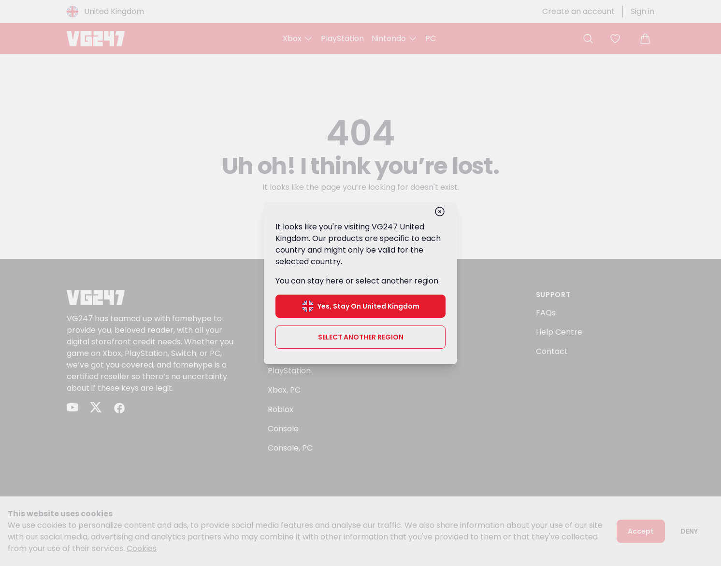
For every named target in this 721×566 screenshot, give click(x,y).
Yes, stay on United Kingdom (360, 306)
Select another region (361, 337)
